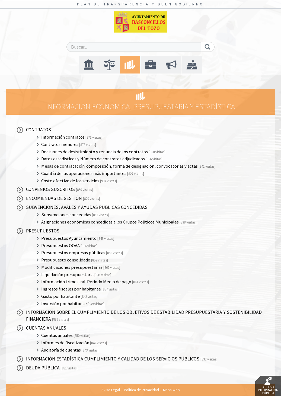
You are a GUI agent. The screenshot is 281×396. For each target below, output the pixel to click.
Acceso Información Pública (268, 386)
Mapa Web (171, 389)
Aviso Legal (110, 389)
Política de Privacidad (141, 389)
